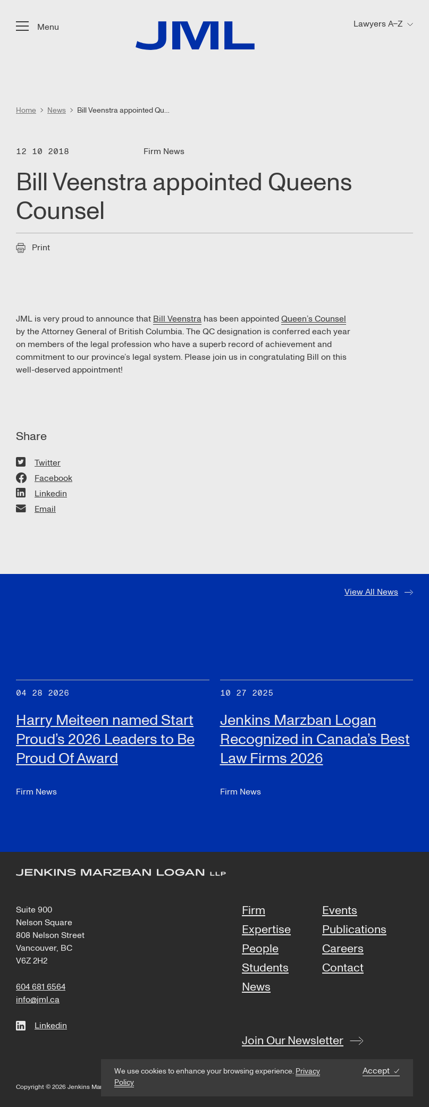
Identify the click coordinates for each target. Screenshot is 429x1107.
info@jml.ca (38, 999)
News (256, 987)
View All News (371, 592)
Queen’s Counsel (313, 319)
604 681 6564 (40, 987)
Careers (343, 949)
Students (265, 968)
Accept (376, 1071)
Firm (253, 910)
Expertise (266, 930)
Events (339, 910)
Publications (354, 930)
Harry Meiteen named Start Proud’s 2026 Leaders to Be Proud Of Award (105, 739)
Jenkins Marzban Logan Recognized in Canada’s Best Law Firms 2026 (315, 739)
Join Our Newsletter (292, 1041)
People (260, 949)
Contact (343, 968)
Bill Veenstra (177, 319)
